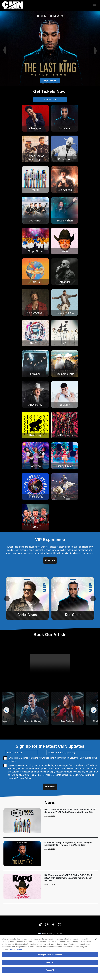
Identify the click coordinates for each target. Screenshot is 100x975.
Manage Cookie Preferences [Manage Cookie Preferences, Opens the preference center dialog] (50, 955)
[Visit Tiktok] (40, 924)
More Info (50, 560)
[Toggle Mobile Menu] (94, 4)
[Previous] (4, 48)
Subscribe (50, 787)
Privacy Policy (24, 778)
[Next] (96, 48)
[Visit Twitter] (59, 924)
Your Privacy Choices (52, 933)
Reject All (50, 962)
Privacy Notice (16, 949)
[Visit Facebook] (53, 924)
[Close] (96, 939)
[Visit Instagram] (46, 924)
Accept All (50, 970)
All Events (49, 99)
